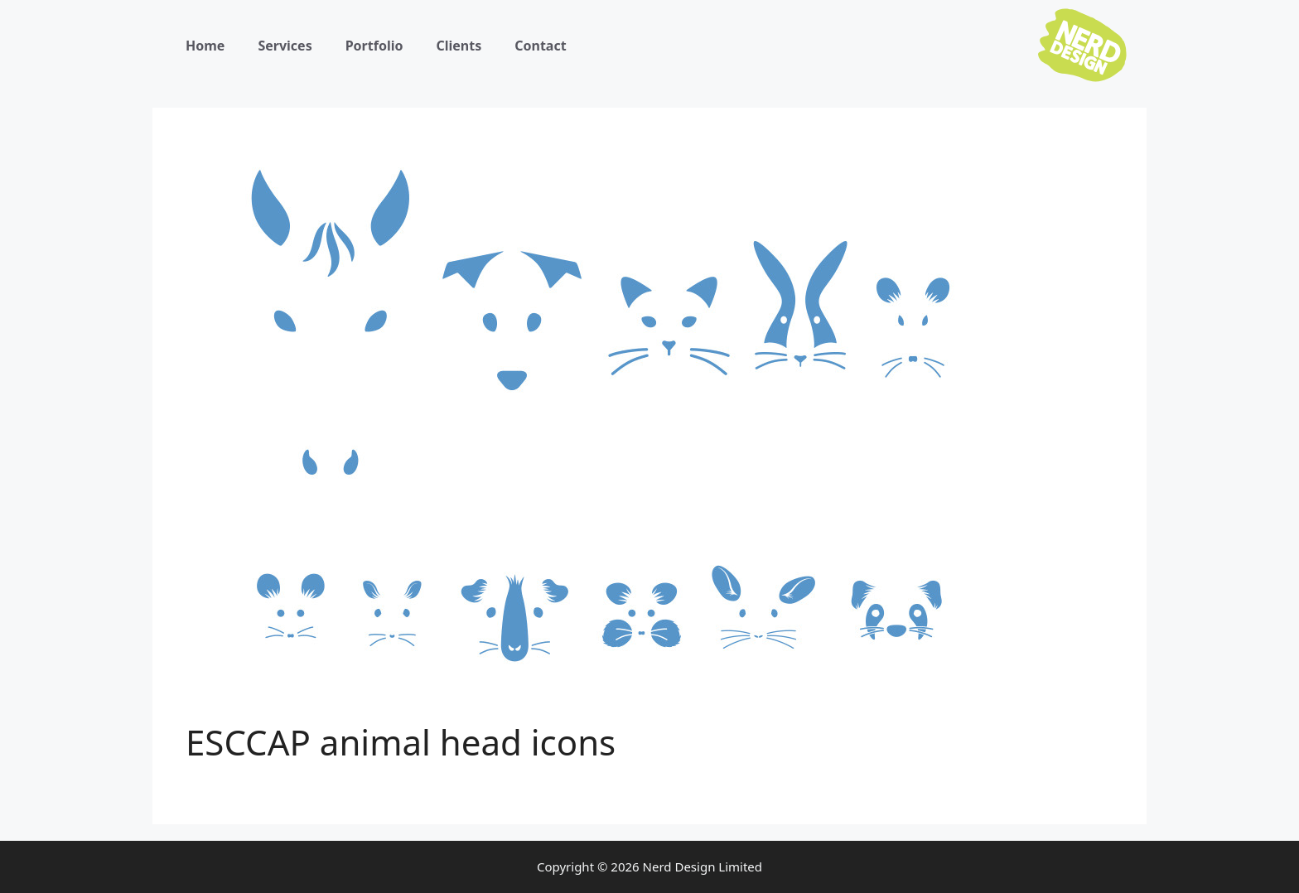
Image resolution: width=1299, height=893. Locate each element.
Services (284, 45)
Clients (458, 45)
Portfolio (374, 45)
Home (205, 45)
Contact (540, 45)
